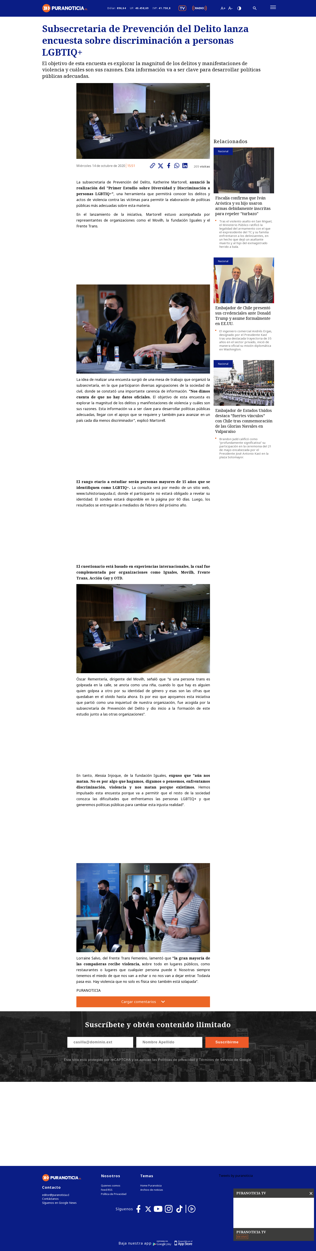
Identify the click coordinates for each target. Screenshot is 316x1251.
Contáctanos (49, 1117)
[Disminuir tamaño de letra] (230, 9)
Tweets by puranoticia (236, 1093)
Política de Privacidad (113, 1112)
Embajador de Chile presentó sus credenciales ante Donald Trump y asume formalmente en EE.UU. (243, 317)
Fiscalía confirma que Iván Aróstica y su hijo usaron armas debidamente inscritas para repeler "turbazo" (243, 207)
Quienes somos (110, 1103)
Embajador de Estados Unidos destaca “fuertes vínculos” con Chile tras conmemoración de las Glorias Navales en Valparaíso (243, 422)
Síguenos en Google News (58, 1121)
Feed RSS (106, 1107)
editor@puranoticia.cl (55, 1113)
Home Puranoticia (151, 1103)
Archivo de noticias (151, 1107)
